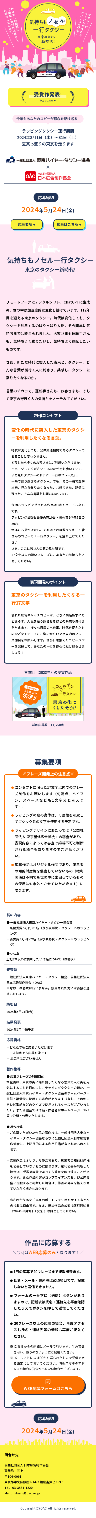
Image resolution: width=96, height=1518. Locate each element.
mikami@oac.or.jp (26, 1497)
